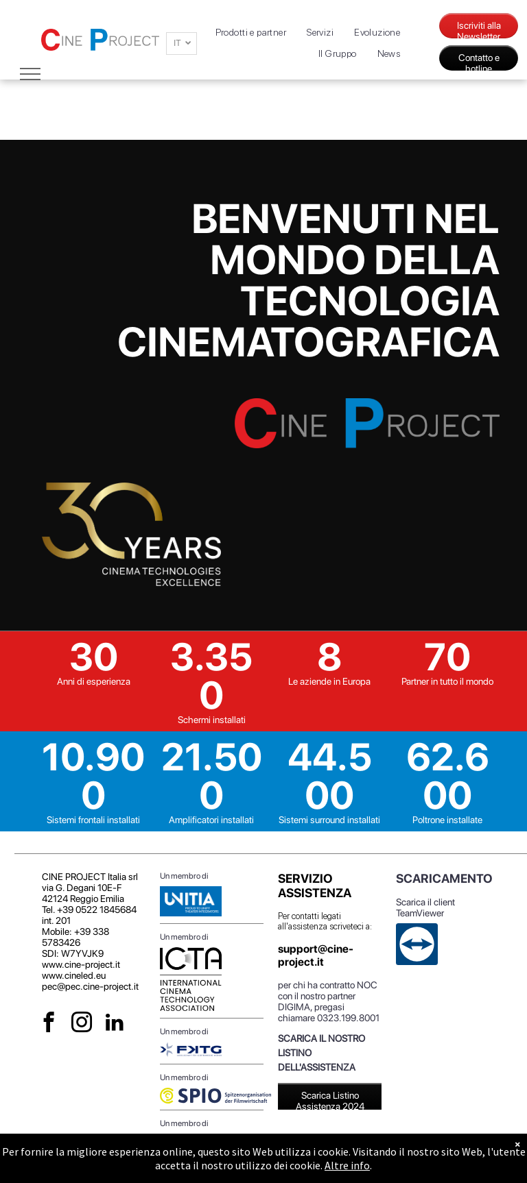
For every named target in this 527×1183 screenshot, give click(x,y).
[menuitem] (251, 32)
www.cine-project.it (81, 964)
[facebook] (49, 1024)
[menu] (30, 74)
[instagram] (82, 1024)
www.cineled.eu (74, 975)
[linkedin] (114, 1024)
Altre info (347, 1165)
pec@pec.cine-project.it (90, 986)
